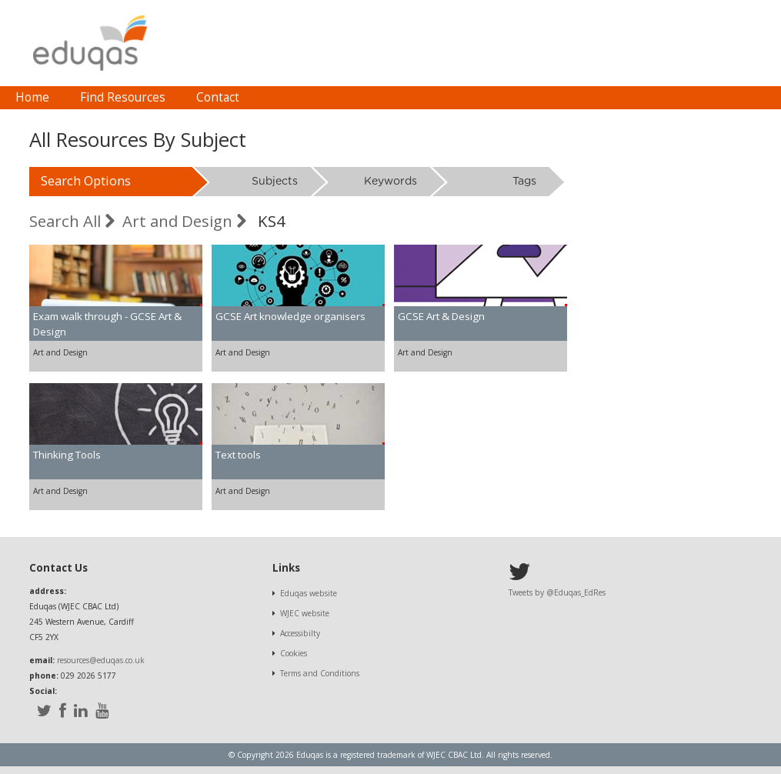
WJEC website (304, 613)
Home (32, 97)
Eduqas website (308, 593)
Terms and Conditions (319, 673)
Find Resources (122, 97)
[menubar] (127, 97)
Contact (217, 97)
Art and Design (184, 221)
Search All (72, 221)
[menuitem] (32, 97)
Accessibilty (300, 633)
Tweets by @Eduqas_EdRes (557, 592)
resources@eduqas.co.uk (101, 660)
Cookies (293, 653)
